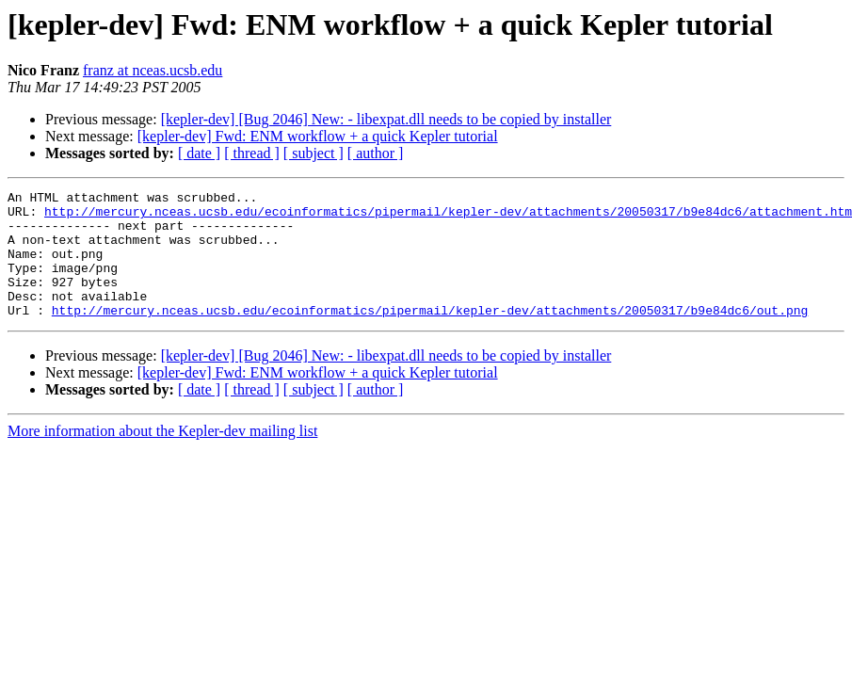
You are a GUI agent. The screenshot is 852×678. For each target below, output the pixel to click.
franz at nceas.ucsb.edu (152, 70)
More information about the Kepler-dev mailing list (162, 456)
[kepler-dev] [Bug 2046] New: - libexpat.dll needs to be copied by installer (386, 119)
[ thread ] (252, 153)
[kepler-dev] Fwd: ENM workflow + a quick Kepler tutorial (317, 136)
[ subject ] (313, 153)
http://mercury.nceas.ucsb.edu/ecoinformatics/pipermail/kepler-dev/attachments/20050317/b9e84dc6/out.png (430, 335)
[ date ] (199, 153)
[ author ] (375, 153)
